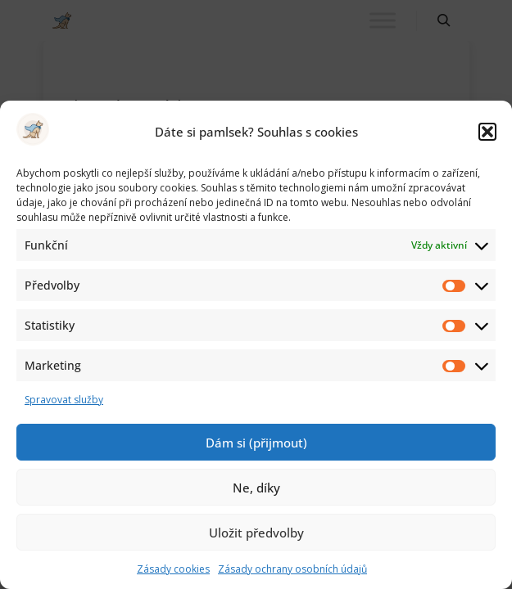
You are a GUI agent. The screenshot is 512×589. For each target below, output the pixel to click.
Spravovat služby (64, 400)
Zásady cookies (173, 569)
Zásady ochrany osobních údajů (292, 569)
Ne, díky (256, 487)
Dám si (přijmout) (256, 442)
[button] (487, 132)
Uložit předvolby (256, 532)
